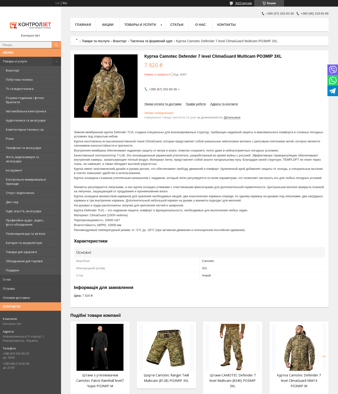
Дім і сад (12, 202)
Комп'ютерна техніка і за (25, 129)
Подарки (12, 270)
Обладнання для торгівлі (24, 261)
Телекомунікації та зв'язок (26, 233)
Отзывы (9, 288)
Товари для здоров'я (21, 252)
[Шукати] (56, 44)
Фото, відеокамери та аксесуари (22, 159)
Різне (10, 138)
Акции (107, 25)
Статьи (177, 25)
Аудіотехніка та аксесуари (26, 120)
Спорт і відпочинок (20, 193)
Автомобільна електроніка (26, 111)
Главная (83, 25)
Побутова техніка (19, 79)
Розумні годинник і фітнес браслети (25, 100)
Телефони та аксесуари (23, 148)
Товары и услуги (15, 61)
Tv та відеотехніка (20, 89)
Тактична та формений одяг (151, 41)
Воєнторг (12, 70)
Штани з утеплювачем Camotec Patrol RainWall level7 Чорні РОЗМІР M (100, 380)
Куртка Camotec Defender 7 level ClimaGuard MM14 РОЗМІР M (299, 380)
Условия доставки (16, 298)
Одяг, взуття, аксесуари (23, 211)
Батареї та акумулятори (24, 243)
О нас (7, 279)
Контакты (226, 25)
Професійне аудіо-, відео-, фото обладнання (25, 222)
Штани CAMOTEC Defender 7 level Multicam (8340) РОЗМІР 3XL (233, 380)
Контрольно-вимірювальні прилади (26, 181)
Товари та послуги (95, 41)
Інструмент (14, 170)
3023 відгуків (243, 3)
